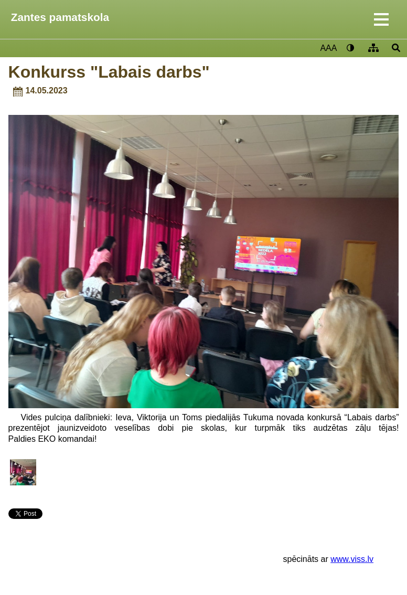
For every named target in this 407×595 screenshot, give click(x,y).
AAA (328, 48)
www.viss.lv (351, 559)
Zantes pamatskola (60, 17)
